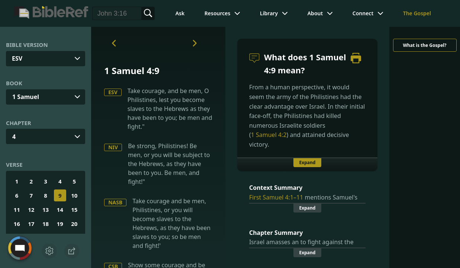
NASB (115, 202)
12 (31, 209)
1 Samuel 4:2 (269, 135)
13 (45, 209)
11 (17, 209)
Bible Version (27, 44)
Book (14, 83)
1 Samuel (25, 97)
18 (45, 223)
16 (17, 223)
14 (60, 209)
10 (74, 195)
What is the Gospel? (424, 45)
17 (31, 223)
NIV (113, 147)
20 (74, 223)
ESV (113, 92)
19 (60, 223)
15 (74, 209)
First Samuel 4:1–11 (276, 197)
